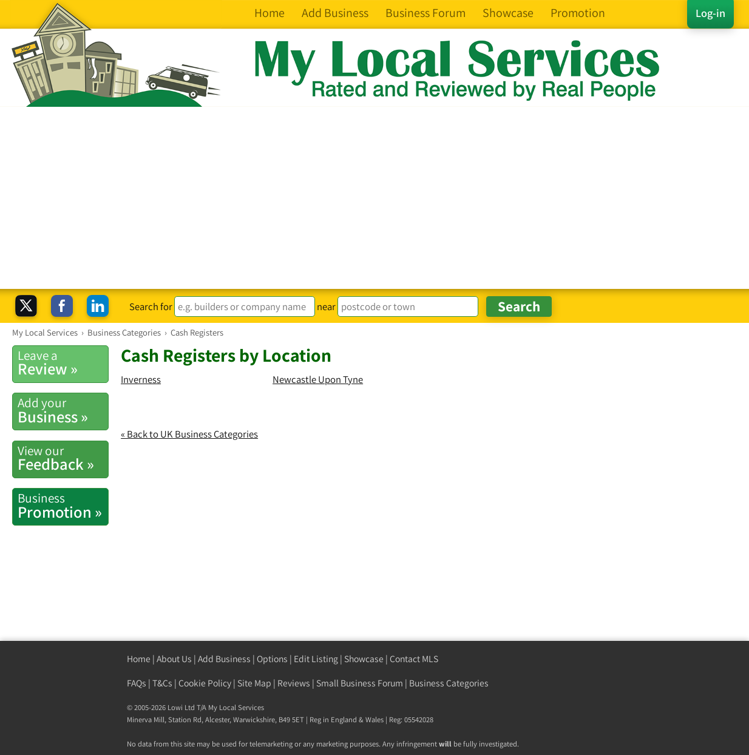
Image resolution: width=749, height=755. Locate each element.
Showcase (364, 659)
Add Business (224, 659)
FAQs (136, 683)
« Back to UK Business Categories (189, 434)
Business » (63, 410)
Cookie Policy (204, 683)
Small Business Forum (359, 683)
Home (139, 659)
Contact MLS (414, 659)
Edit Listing (316, 659)
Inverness (141, 379)
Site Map (254, 683)
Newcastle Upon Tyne (318, 379)
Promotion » (63, 505)
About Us (174, 659)
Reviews (293, 683)
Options (272, 659)
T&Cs (162, 683)
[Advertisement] (374, 198)
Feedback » (63, 458)
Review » (63, 363)
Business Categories (449, 683)
